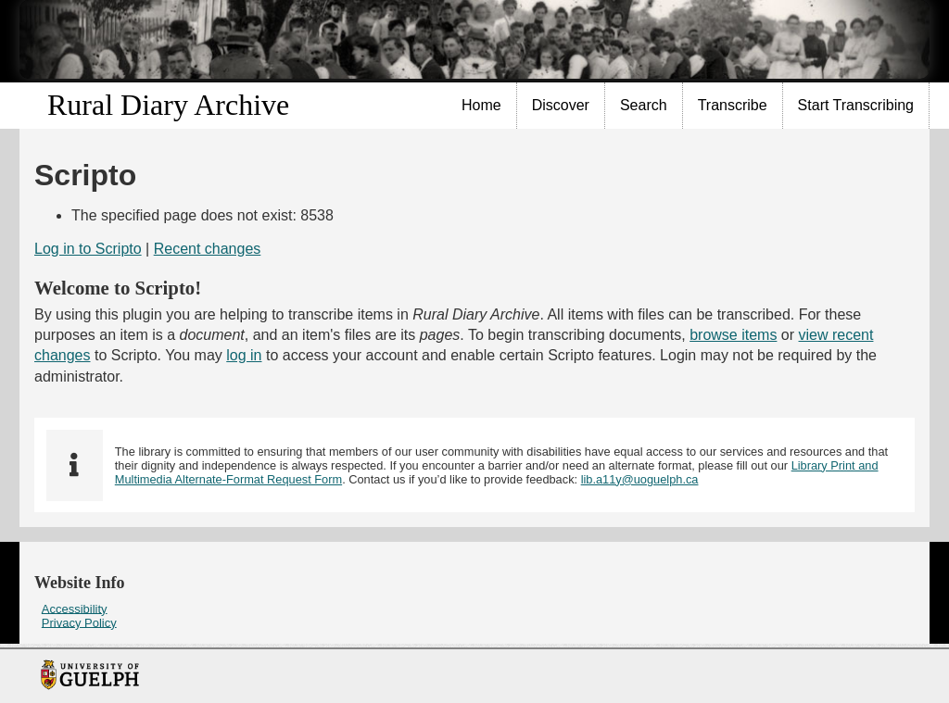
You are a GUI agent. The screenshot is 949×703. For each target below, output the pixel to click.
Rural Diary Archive (168, 104)
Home (481, 105)
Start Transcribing (856, 105)
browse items (733, 335)
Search (643, 105)
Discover (560, 105)
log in (243, 355)
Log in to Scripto (88, 249)
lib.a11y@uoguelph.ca (640, 479)
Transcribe (732, 105)
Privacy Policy (79, 622)
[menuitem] (482, 105)
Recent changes (207, 249)
